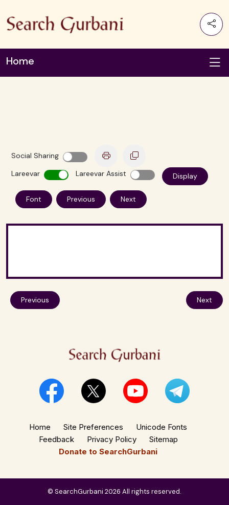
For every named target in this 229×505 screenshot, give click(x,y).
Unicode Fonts (161, 427)
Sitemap (163, 439)
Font (33, 199)
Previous (81, 199)
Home (40, 427)
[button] (52, 391)
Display (185, 176)
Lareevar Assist (101, 173)
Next (128, 199)
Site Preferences (93, 427)
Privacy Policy (111, 439)
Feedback (56, 439)
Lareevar (25, 173)
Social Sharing (35, 155)
